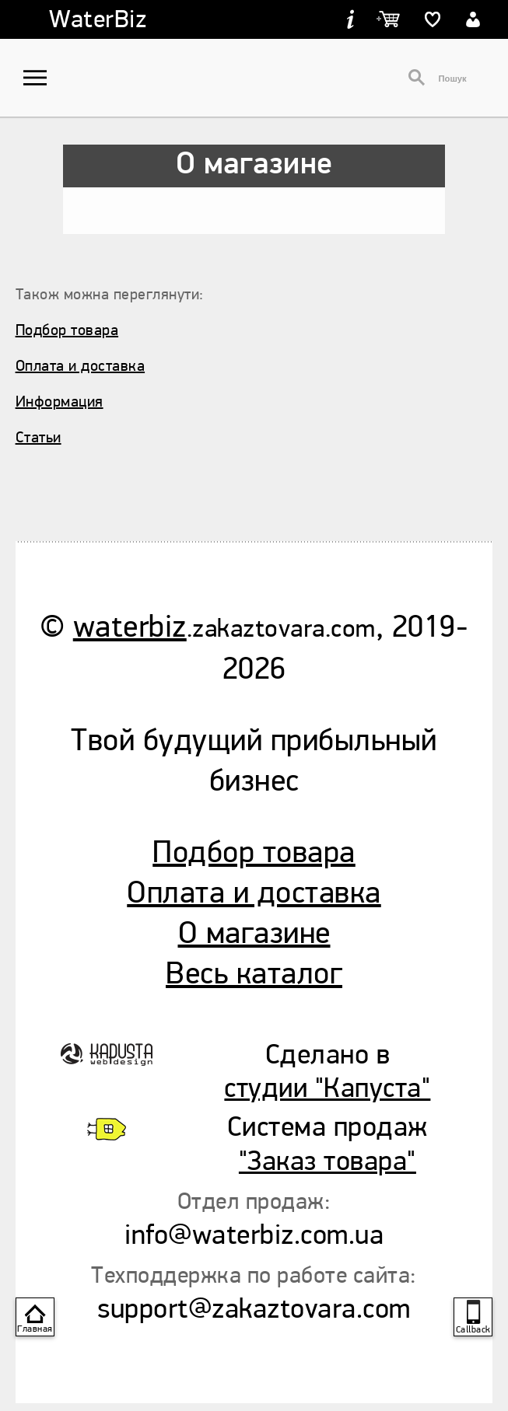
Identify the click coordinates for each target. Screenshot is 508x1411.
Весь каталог (254, 974)
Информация (59, 401)
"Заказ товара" (327, 1161)
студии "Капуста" (327, 1087)
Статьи (38, 437)
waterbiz (130, 627)
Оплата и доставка (80, 365)
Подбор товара (67, 330)
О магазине (254, 933)
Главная (35, 1329)
